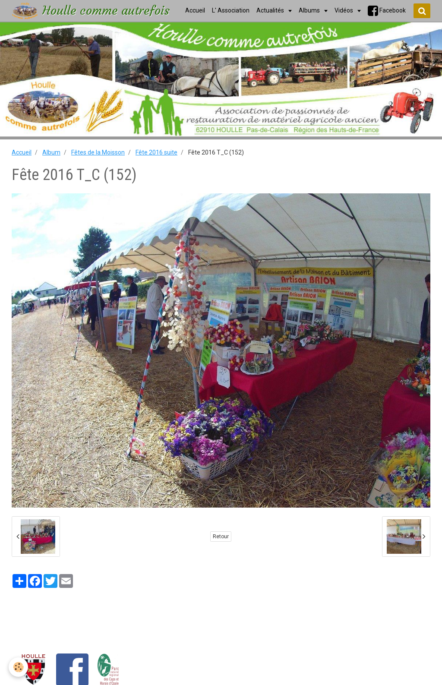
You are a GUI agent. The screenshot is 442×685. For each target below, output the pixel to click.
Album (51, 152)
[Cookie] (18, 667)
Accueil (22, 152)
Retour (221, 536)
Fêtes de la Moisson (98, 152)
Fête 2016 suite (156, 152)
